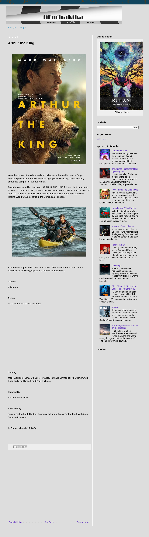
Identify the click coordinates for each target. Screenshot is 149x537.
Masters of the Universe (123, 226)
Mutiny (115, 307)
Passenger (117, 265)
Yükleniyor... (102, 139)
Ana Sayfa (49, 522)
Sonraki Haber (15, 522)
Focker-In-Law (118, 245)
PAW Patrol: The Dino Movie (125, 190)
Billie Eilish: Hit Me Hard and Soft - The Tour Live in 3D (125, 287)
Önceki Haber (83, 522)
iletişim (23, 27)
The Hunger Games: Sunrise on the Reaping (125, 326)
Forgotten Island (119, 150)
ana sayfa (12, 27)
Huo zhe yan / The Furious (124, 208)
